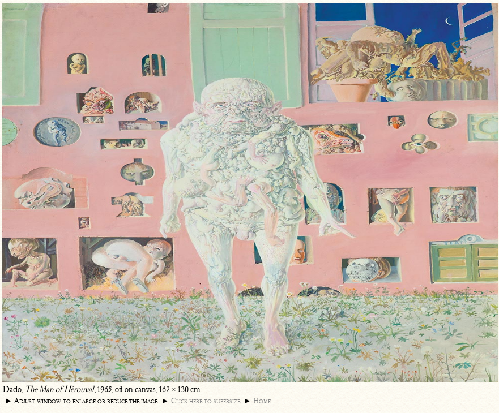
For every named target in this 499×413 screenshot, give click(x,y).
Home (262, 400)
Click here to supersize (205, 400)
